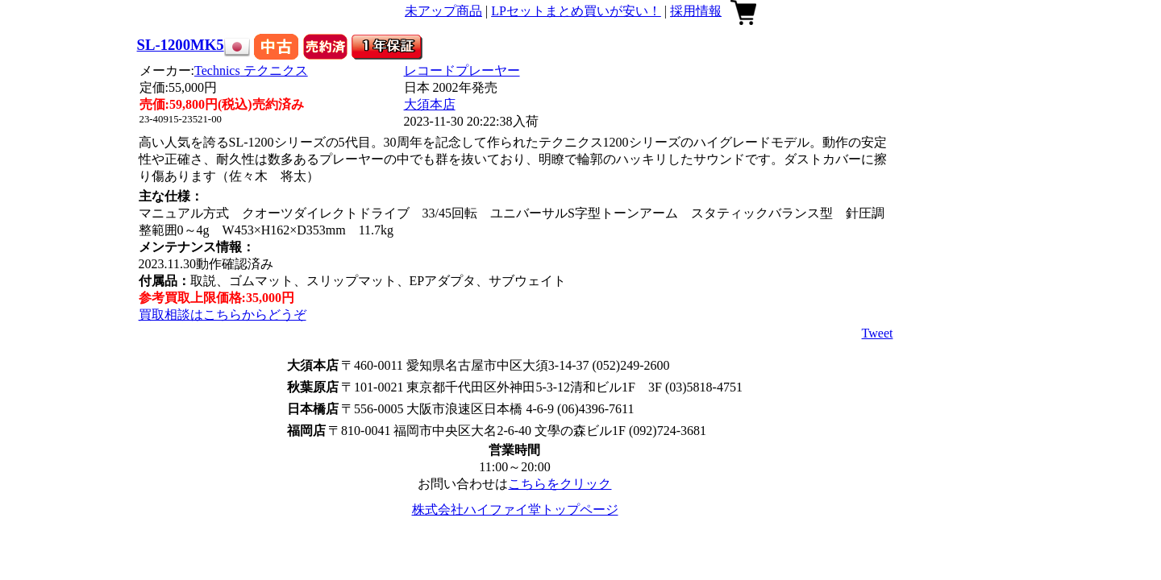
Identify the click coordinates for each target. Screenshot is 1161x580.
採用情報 (696, 11)
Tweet (877, 333)
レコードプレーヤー (462, 70)
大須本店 (430, 104)
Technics (251, 70)
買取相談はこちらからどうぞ (222, 314)
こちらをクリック (559, 484)
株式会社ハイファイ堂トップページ (515, 509)
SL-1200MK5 (180, 44)
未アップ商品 (443, 11)
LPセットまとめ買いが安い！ (576, 11)
